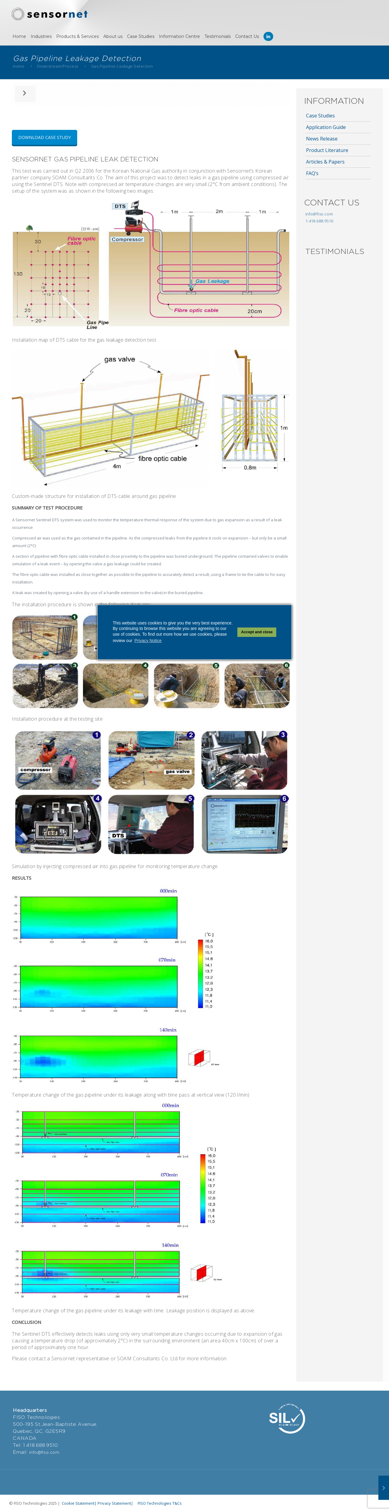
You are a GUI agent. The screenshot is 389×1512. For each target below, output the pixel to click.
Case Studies (320, 115)
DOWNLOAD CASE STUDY (44, 137)
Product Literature (327, 150)
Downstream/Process (57, 66)
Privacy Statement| (115, 1503)
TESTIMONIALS (334, 251)
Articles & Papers (325, 161)
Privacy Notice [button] (147, 640)
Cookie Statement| (79, 1503)
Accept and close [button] (257, 632)
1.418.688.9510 (319, 221)
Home (18, 66)
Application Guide (326, 127)
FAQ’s (312, 173)
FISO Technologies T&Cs (160, 1503)
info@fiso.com (319, 214)
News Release (322, 138)
